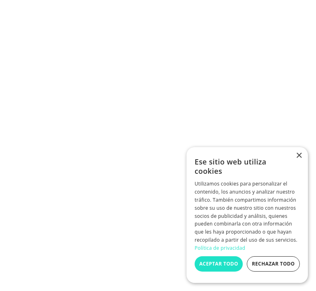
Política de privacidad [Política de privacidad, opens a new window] (220, 248)
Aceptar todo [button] (218, 263)
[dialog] (247, 215)
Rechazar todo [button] (273, 263)
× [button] (299, 156)
